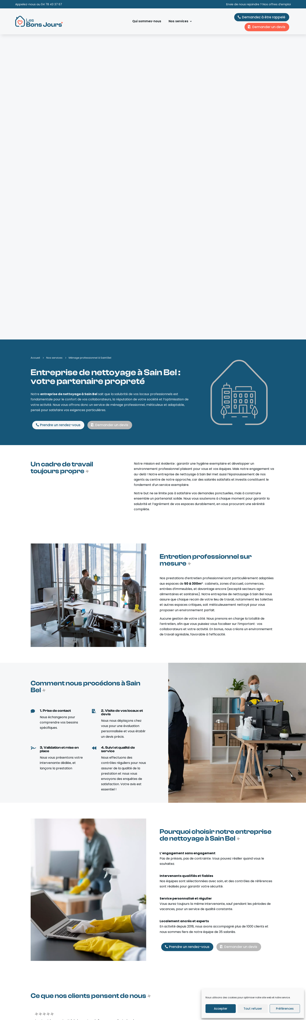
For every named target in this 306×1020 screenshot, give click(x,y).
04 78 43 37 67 (51, 4)
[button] (282, 726)
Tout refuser (253, 1009)
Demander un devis (268, 27)
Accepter (220, 1009)
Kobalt (39, 1012)
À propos (101, 985)
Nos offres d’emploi (108, 996)
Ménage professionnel (175, 996)
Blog (98, 990)
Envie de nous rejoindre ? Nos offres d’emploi (258, 4)
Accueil (100, 980)
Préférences (285, 1009)
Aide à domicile (170, 985)
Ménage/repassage (173, 980)
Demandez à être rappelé (263, 17)
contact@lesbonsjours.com (252, 988)
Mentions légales (194, 1012)
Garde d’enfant (170, 990)
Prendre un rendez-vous (60, 120)
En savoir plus (50, 924)
